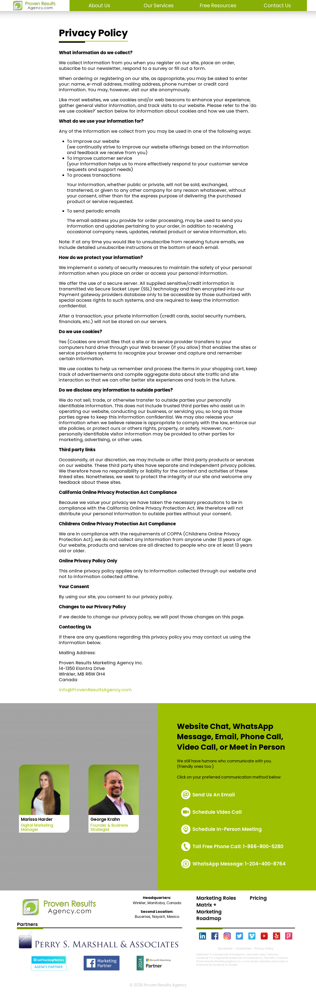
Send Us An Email (213, 794)
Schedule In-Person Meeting (227, 829)
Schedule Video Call (217, 812)
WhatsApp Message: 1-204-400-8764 (239, 863)
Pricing (258, 898)
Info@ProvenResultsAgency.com (95, 690)
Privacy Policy (264, 948)
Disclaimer (225, 948)
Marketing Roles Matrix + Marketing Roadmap (216, 908)
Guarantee (243, 948)
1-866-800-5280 (237, 846)
